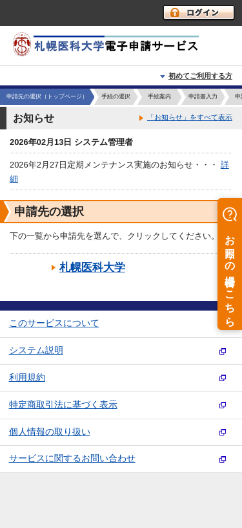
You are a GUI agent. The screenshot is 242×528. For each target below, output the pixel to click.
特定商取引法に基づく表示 (63, 405)
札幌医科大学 (92, 267)
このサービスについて (54, 323)
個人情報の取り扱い (49, 432)
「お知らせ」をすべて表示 (189, 117)
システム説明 (36, 350)
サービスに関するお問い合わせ (72, 458)
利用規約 (27, 377)
